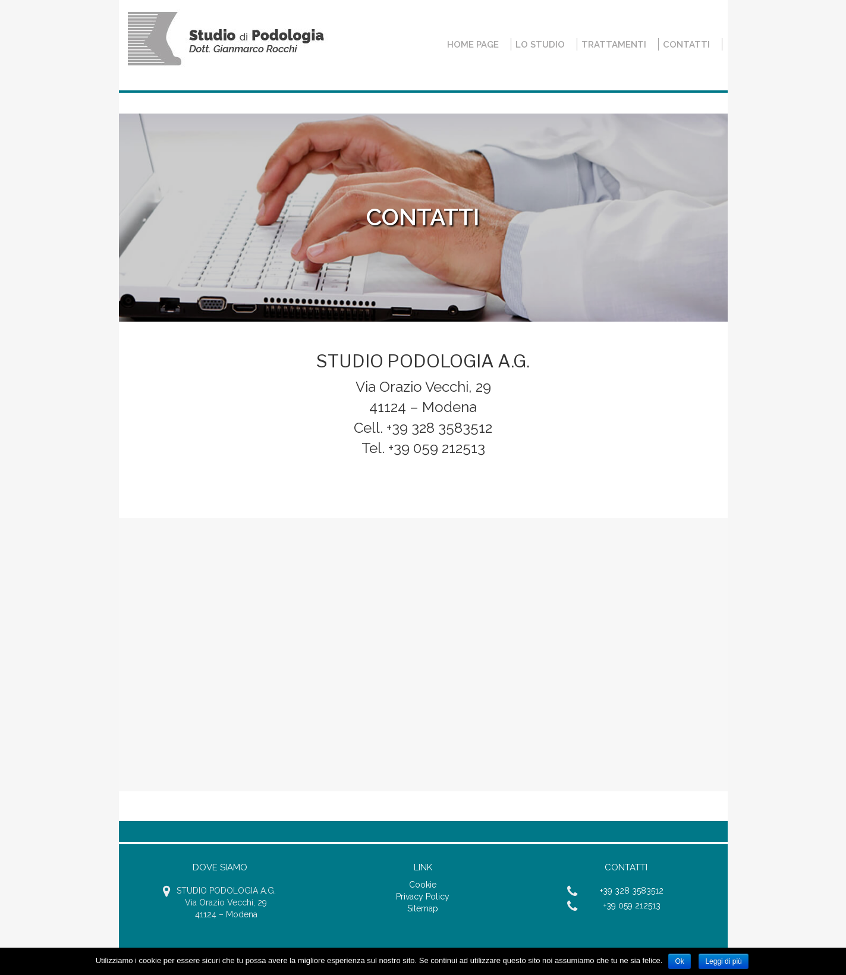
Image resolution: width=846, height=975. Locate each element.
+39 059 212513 (632, 905)
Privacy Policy (422, 896)
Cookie (422, 884)
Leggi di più (723, 961)
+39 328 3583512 (631, 890)
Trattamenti (613, 44)
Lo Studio (540, 44)
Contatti (686, 44)
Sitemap (422, 908)
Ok (679, 961)
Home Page (473, 44)
